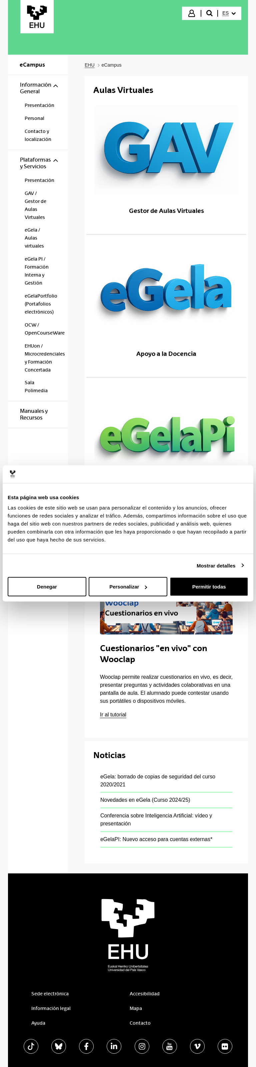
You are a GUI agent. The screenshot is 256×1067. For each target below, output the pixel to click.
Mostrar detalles (216, 565)
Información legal (51, 1008)
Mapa (136, 1008)
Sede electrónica (50, 993)
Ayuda (38, 1023)
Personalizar (128, 586)
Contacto (140, 1023)
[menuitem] (229, 13)
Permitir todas (209, 586)
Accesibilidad (145, 993)
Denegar (47, 586)
